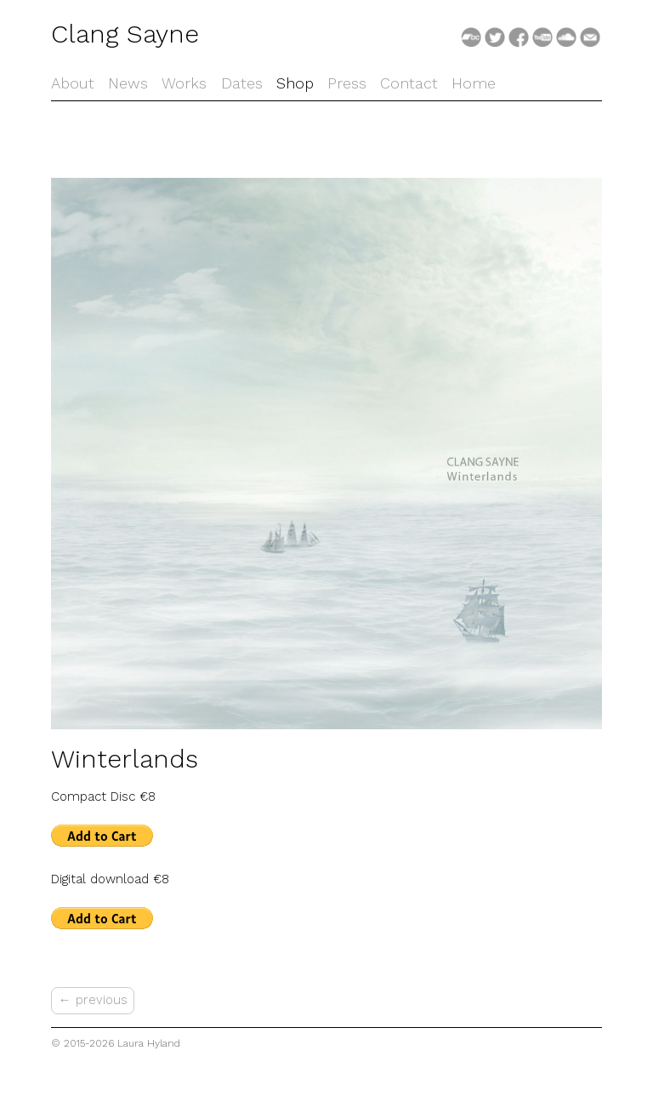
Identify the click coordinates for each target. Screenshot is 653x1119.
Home (473, 83)
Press (346, 83)
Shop (295, 83)
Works (184, 83)
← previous (93, 1000)
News (128, 83)
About (72, 83)
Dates (242, 83)
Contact (409, 83)
